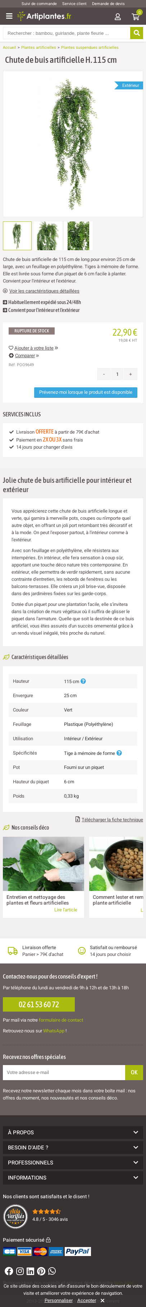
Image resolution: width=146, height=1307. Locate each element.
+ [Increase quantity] (130, 374)
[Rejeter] (101, 1300)
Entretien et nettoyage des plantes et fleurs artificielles (37, 900)
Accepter (86, 1300)
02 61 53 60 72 (39, 1004)
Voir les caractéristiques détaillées (41, 291)
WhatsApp (53, 1030)
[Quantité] (117, 374)
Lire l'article (65, 909)
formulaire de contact (61, 1020)
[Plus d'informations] (83, 681)
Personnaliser (59, 1300)
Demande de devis (108, 4)
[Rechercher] (136, 33)
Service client (74, 4)
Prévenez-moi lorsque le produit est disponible (85, 392)
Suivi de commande (39, 4)
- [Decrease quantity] (104, 374)
